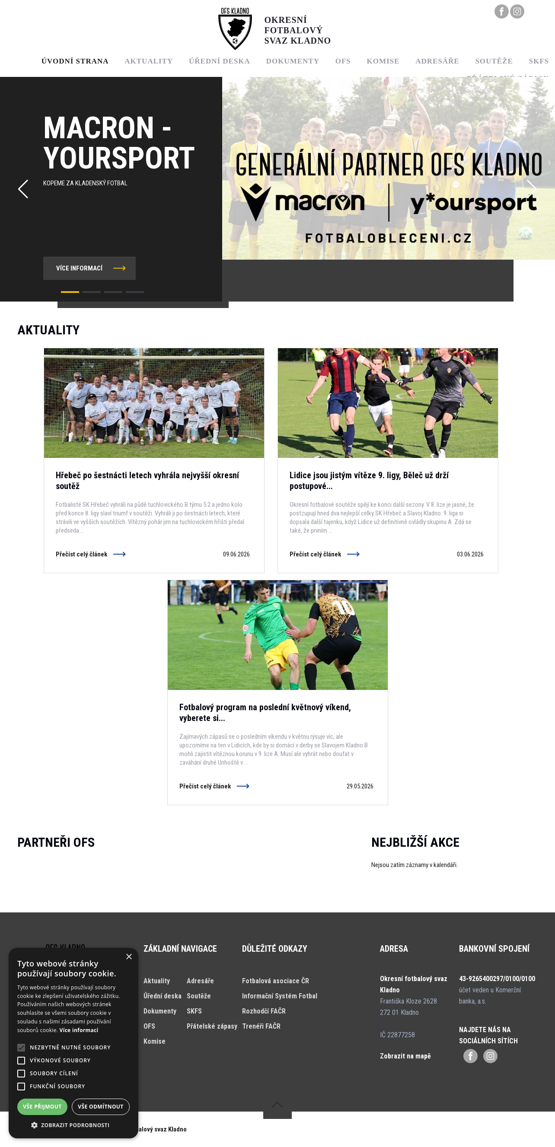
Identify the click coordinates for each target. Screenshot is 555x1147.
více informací (79, 268)
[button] (70, 292)
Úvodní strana (75, 61)
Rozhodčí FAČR (264, 1011)
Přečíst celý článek (81, 554)
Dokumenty (292, 61)
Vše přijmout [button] (42, 1106)
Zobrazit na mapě (405, 1056)
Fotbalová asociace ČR (275, 981)
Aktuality (148, 61)
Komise (383, 61)
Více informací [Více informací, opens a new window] (79, 1030)
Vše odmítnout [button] (100, 1106)
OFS (343, 61)
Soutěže (494, 61)
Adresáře (437, 61)
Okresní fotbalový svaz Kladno (146, 1129)
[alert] (73, 1043)
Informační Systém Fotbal (279, 996)
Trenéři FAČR (261, 1026)
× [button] (128, 957)
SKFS (194, 1011)
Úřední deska (219, 61)
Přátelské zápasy (212, 1026)
